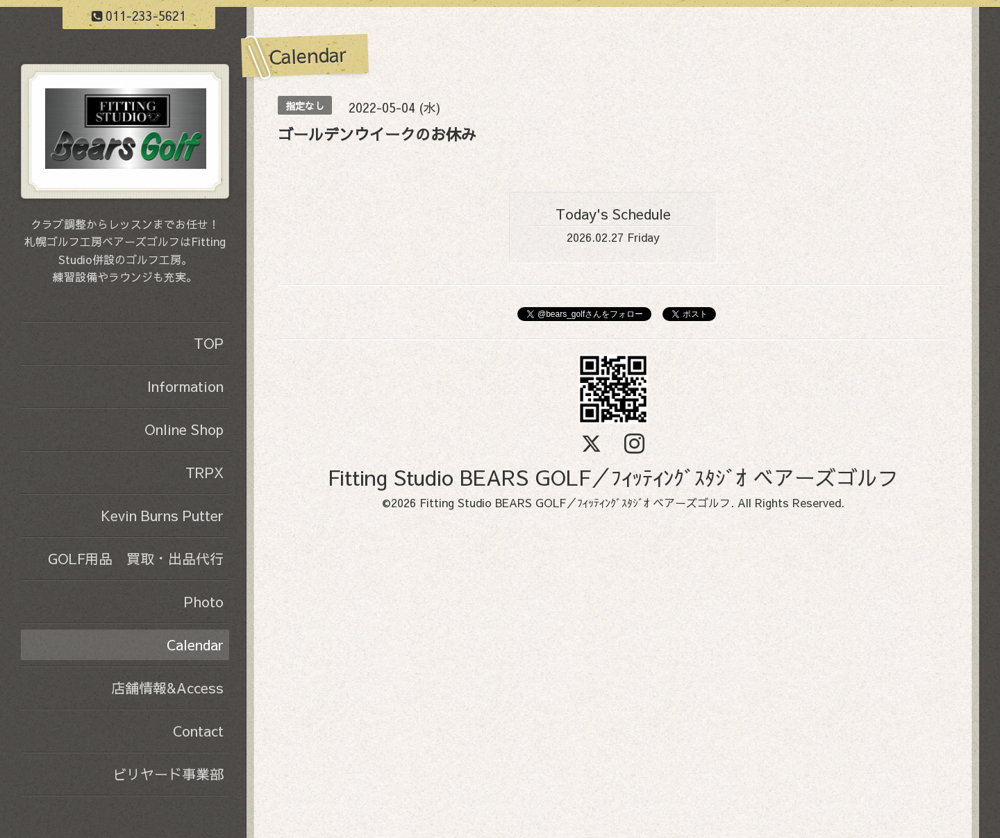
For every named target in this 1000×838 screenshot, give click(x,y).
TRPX (204, 472)
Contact (198, 730)
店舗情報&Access (167, 687)
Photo (204, 601)
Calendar (195, 644)
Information (185, 386)
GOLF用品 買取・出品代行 (136, 558)
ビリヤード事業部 (168, 773)
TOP (209, 343)
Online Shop (184, 429)
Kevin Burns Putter (162, 515)
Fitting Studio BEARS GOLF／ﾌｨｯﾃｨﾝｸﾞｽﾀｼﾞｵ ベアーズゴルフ (613, 477)
